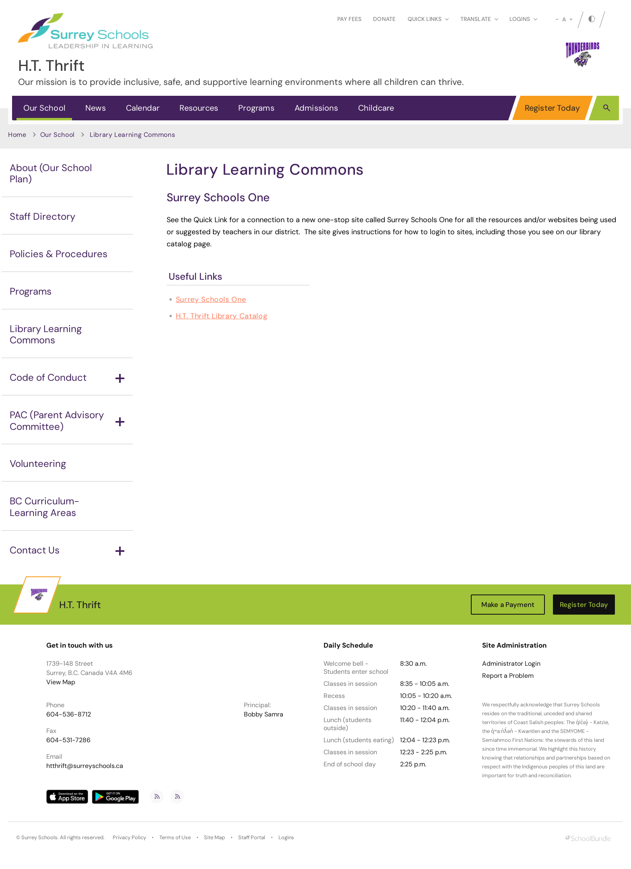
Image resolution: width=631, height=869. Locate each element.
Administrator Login (511, 664)
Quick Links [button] (428, 19)
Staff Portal (251, 837)
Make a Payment (507, 604)
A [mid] (564, 19)
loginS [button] (523, 19)
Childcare (376, 108)
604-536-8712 (68, 714)
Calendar (143, 108)
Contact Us (67, 550)
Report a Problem (508, 676)
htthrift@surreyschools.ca (84, 766)
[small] (557, 19)
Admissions (316, 108)
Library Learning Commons (46, 334)
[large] (571, 19)
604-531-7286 (68, 740)
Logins (286, 837)
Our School (44, 108)
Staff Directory (42, 216)
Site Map (214, 837)
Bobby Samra (263, 714)
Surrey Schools (39, 837)
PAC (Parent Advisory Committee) (67, 421)
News (95, 108)
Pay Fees (349, 19)
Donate (384, 19)
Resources (198, 108)
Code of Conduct (67, 377)
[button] (606, 107)
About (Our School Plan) (51, 173)
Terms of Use (175, 837)
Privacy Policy (129, 837)
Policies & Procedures (58, 254)
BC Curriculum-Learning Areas (44, 507)
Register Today (552, 108)
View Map (60, 682)
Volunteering (38, 463)
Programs (256, 108)
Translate (479, 19)
